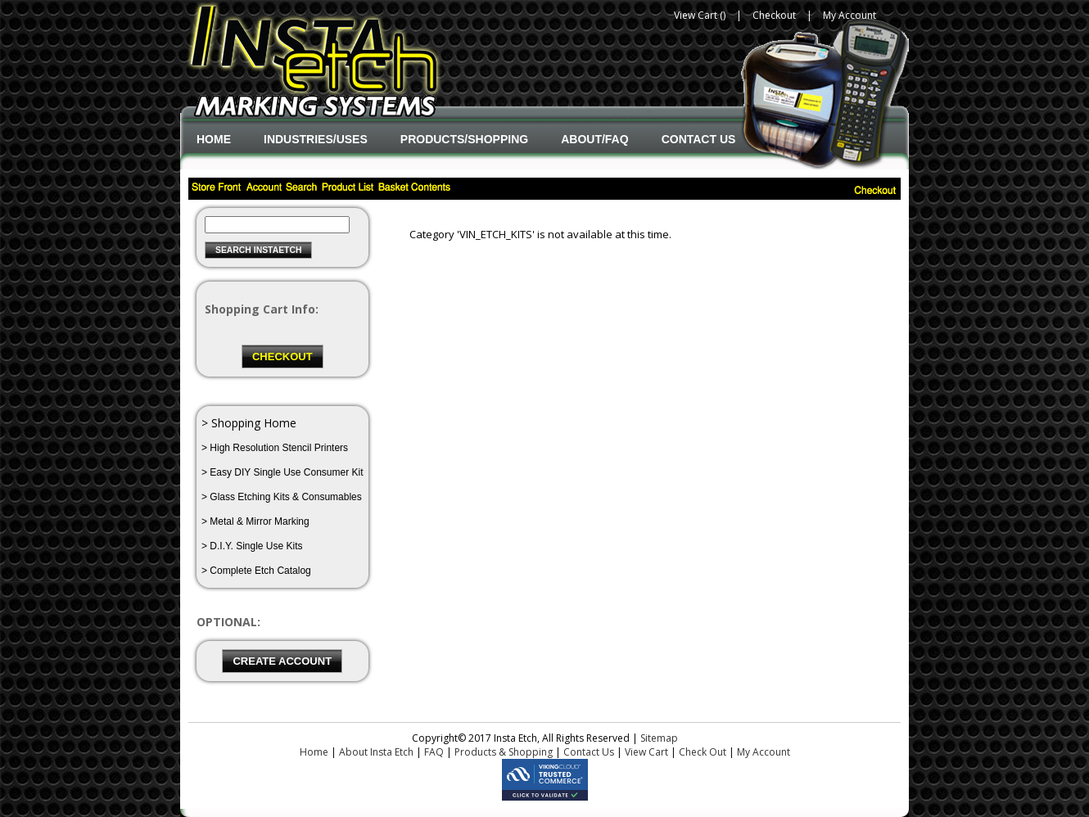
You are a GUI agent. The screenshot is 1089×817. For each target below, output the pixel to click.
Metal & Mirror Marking (259, 521)
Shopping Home (253, 423)
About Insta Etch (376, 752)
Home (214, 139)
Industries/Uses (316, 139)
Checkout (774, 15)
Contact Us (699, 139)
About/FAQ (594, 139)
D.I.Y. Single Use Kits (256, 546)
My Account (849, 15)
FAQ (434, 752)
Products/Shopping (464, 139)
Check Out (702, 752)
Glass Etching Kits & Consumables (285, 497)
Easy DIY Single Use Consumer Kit (286, 472)
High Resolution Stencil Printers (279, 448)
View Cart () (699, 15)
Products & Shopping (503, 752)
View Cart (646, 752)
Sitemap (659, 738)
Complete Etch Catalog (260, 570)
